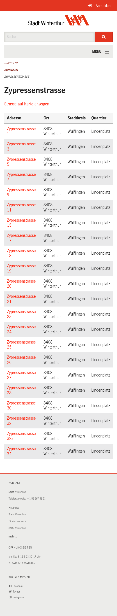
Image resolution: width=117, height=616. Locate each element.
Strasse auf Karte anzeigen (27, 104)
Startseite (11, 63)
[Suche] (104, 37)
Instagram (17, 597)
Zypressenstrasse (16, 76)
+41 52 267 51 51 (36, 498)
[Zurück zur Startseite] (58, 21)
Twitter (15, 591)
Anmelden (103, 6)
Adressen (11, 70)
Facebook (17, 586)
